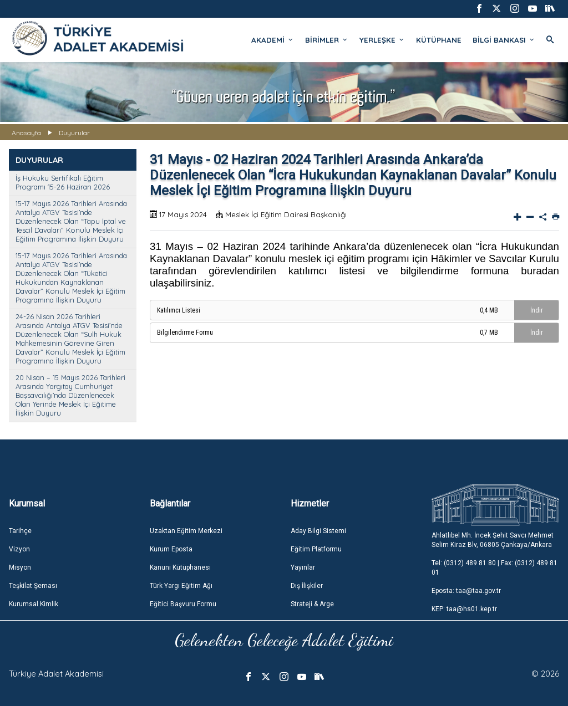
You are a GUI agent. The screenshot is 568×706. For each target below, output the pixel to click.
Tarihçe (20, 531)
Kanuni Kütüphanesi (180, 567)
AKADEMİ (272, 39)
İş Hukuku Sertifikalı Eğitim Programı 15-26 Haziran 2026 (63, 182)
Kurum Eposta (171, 549)
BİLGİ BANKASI (504, 39)
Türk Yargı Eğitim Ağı (181, 586)
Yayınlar (303, 567)
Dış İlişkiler (307, 586)
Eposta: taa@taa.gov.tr (466, 591)
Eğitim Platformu (316, 549)
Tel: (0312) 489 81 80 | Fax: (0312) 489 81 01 (494, 567)
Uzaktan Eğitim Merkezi (186, 531)
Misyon (20, 567)
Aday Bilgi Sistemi (318, 531)
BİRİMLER (326, 39)
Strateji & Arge (312, 604)
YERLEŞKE (382, 39)
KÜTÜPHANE (439, 39)
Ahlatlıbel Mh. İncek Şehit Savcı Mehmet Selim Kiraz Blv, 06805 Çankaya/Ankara (493, 540)
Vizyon (19, 549)
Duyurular (74, 133)
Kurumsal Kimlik (33, 604)
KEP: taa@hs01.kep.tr (464, 609)
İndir (536, 310)
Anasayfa (26, 133)
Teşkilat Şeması (33, 586)
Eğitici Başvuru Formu (183, 604)
